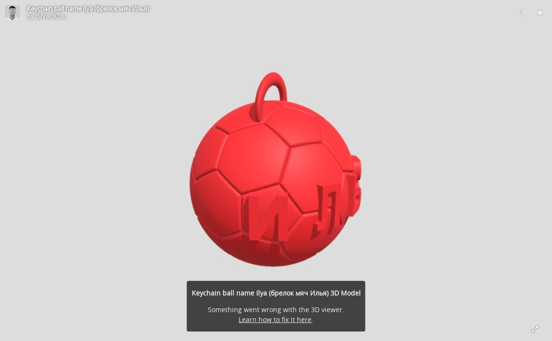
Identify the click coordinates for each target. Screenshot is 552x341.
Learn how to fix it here (275, 319)
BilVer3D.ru (51, 16)
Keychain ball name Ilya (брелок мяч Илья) (88, 8)
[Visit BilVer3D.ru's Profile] (12, 12)
